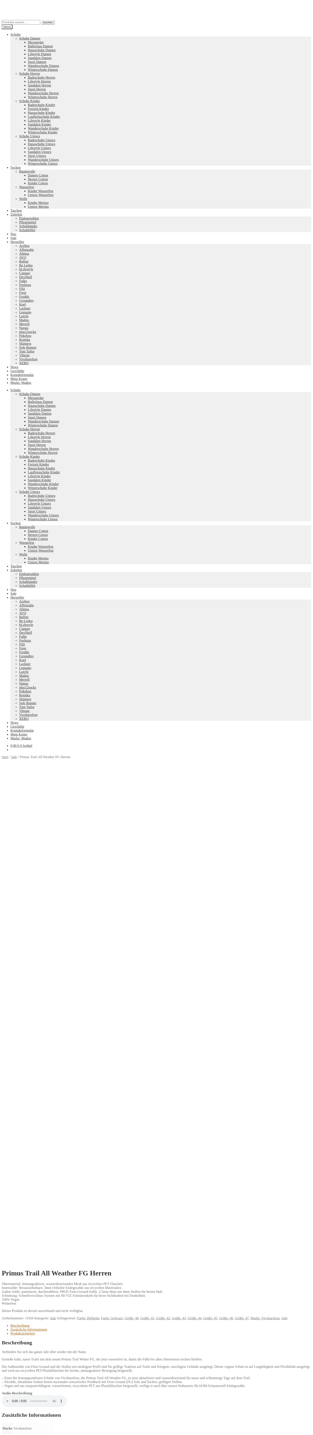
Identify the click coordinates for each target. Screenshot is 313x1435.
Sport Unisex (37, 156)
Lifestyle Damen (39, 54)
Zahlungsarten (20, 1373)
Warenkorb (19, 1420)
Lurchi (23, 316)
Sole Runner (28, 347)
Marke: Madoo (20, 383)
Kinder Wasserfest (40, 191)
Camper (24, 273)
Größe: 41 (147, 836)
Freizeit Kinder (38, 109)
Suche (14, 1411)
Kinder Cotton (38, 183)
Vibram (24, 355)
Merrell (24, 324)
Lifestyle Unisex (39, 148)
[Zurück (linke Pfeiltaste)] (3, 1432)
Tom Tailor (27, 351)
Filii (22, 289)
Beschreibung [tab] (20, 843)
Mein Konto (18, 379)
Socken (15, 167)
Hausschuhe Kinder (41, 113)
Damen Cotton (38, 175)
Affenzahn (26, 249)
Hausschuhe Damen (42, 50)
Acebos (24, 246)
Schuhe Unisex (29, 136)
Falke (23, 281)
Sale (13, 238)
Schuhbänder (28, 226)
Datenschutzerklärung (17, 1400)
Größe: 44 (194, 836)
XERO (24, 363)
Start (5, 757)
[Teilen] (12, 1428)
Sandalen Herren (39, 85)
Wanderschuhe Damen (43, 66)
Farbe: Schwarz (112, 836)
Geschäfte (17, 371)
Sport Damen (37, 62)
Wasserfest (26, 187)
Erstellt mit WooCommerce (51, 1400)
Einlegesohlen (29, 218)
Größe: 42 (163, 836)
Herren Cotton (38, 179)
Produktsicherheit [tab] (22, 851)
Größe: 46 (226, 836)
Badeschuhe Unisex (41, 140)
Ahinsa (24, 253)
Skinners (25, 343)
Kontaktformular (22, 375)
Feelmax (25, 285)
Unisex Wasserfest (40, 195)
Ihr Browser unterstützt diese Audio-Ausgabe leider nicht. (34, 919)
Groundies (26, 300)
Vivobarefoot (28, 359)
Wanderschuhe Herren (43, 93)
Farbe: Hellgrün (88, 836)
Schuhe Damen (29, 38)
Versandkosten (28, 1092)
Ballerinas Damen (40, 46)
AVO (22, 257)
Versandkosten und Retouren (30, 1377)
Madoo (24, 320)
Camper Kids (195, 1351)
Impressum (18, 1389)
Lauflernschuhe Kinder (44, 116)
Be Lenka (26, 265)
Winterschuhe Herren (43, 97)
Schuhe (15, 34)
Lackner (24, 308)
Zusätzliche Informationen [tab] (28, 847)
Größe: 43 (179, 836)
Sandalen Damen (40, 58)
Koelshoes (133, 1366)
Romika (24, 339)
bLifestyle (26, 269)
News (14, 367)
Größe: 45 (210, 836)
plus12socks (27, 332)
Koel (22, 304)
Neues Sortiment (13, 1329)
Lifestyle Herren (39, 81)
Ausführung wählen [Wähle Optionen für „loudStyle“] (24, 1321)
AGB (14, 1385)
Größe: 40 (131, 836)
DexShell (25, 277)
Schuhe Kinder (29, 101)
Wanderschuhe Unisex (43, 159)
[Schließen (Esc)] (16, 1428)
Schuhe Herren (29, 73)
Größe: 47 (242, 836)
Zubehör (16, 214)
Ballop (23, 261)
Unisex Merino (38, 206)
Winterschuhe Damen (43, 70)
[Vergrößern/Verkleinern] (3, 1428)
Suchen (48, 22)
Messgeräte (36, 42)
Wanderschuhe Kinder (43, 128)
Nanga (23, 328)
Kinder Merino (38, 203)
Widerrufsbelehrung (24, 1381)
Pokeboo (25, 336)
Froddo (24, 296)
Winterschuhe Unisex (43, 163)
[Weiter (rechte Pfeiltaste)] (8, 1432)
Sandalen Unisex (39, 152)
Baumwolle (27, 171)
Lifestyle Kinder (39, 120)
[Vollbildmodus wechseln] (8, 1428)
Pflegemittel (27, 222)
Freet (22, 293)
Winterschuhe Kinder (43, 132)
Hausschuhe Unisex (41, 144)
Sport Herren (37, 89)
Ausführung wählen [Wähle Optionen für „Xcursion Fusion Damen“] (24, 1210)
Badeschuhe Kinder (41, 105)
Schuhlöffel (27, 230)
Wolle (23, 199)
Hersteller (17, 242)
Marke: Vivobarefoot (265, 836)
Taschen (16, 210)
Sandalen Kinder (39, 124)
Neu (13, 234)
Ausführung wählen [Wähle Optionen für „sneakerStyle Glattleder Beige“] (24, 1099)
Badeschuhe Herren (41, 77)
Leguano (25, 312)
